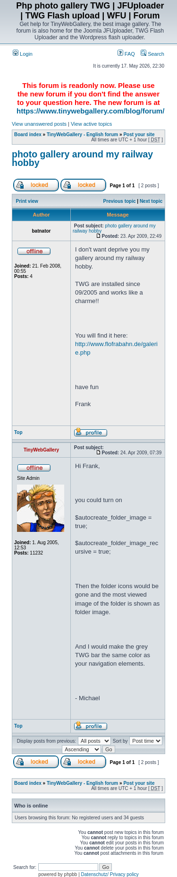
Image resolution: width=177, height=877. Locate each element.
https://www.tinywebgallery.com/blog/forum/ (90, 111)
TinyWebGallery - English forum (82, 134)
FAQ (126, 54)
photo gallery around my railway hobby (82, 158)
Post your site (138, 134)
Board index (28, 134)
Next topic (151, 201)
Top (18, 432)
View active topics (91, 124)
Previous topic (119, 201)
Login (23, 54)
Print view (27, 201)
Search (152, 54)
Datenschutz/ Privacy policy (110, 874)
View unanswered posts (39, 124)
